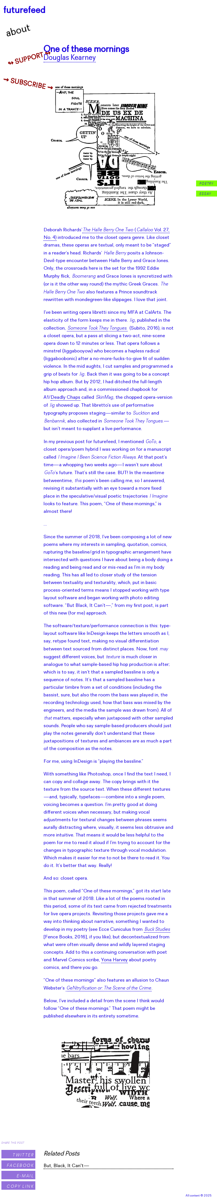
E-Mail (25, 1175)
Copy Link (20, 1186)
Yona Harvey (114, 960)
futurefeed (24, 10)
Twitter (23, 1155)
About (18, 31)
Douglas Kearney (70, 58)
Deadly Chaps (65, 397)
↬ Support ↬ (29, 59)
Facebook (20, 1165)
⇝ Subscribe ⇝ (28, 84)
